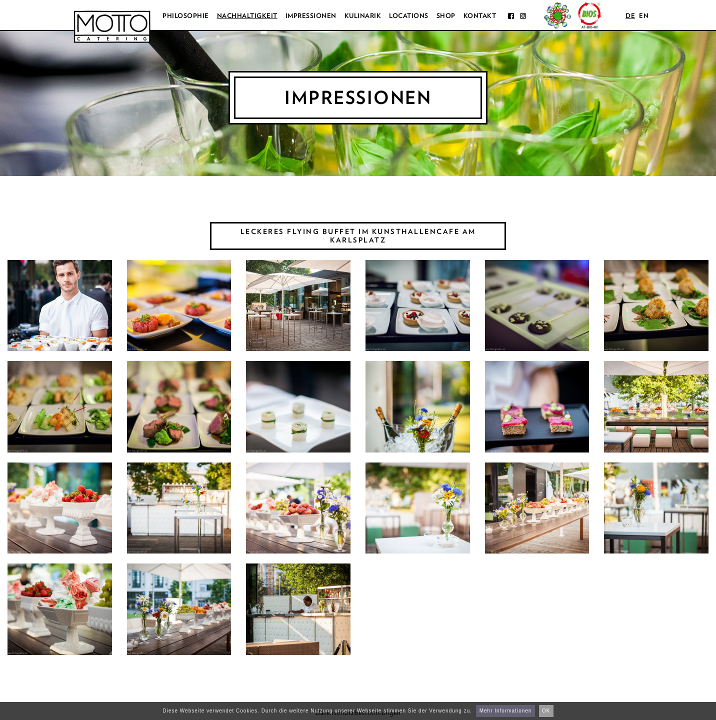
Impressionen (311, 16)
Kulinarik (363, 16)
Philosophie (185, 16)
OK (546, 711)
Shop (446, 16)
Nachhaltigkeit (247, 16)
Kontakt (480, 16)
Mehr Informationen (506, 711)
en (643, 16)
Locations (408, 16)
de (630, 16)
